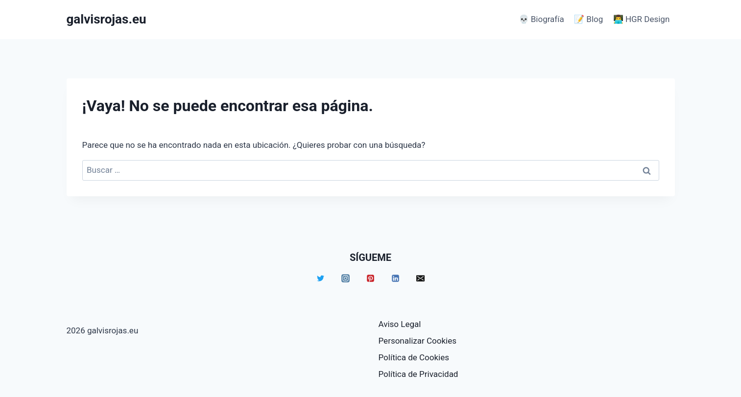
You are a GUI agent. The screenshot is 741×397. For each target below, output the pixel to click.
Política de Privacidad (418, 374)
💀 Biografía (541, 19)
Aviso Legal (400, 324)
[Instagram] (345, 278)
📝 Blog (588, 19)
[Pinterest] (370, 278)
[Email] (420, 278)
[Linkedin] (395, 278)
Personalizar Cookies (417, 341)
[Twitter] (320, 278)
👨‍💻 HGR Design (641, 19)
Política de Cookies (414, 357)
